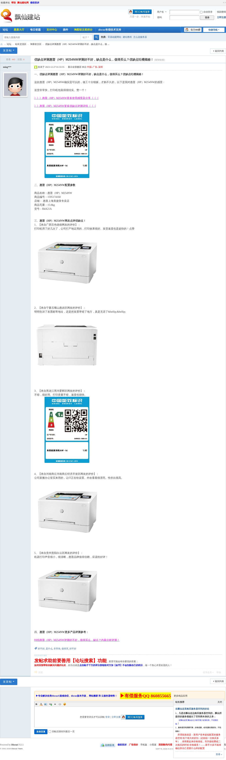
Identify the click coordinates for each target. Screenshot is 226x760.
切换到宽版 (224, 2)
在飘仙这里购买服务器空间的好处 (192, 709)
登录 (107, 717)
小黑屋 (153, 744)
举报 (218, 672)
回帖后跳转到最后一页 (62, 731)
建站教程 (127, 37)
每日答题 (35, 29)
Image (46, 704)
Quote (55, 704)
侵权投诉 (34, 2)
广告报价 (133, 744)
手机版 (143, 744)
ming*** (7, 67)
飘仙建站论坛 (1, 44)
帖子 (85, 37)
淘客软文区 (35, 44)
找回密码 (221, 12)
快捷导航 (213, 30)
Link (50, 704)
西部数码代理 (165, 744)
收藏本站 (5, 2)
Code (60, 704)
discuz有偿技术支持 (109, 29)
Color (41, 704)
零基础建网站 (114, 37)
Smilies (64, 704)
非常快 (57, 648)
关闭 (220, 702)
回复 (40, 672)
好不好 (41, 648)
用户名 (160, 12)
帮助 (13, 2)
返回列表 (219, 51)
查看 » (219, 754)
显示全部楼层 (74, 67)
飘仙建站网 (23, 2)
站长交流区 (20, 44)
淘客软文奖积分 (83, 29)
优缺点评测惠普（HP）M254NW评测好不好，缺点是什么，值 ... (77, 44)
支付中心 (52, 29)
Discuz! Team (17, 749)
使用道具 (207, 672)
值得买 (65, 648)
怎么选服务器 (140, 37)
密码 (159, 17)
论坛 (9, 44)
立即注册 (221, 17)
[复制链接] (159, 60)
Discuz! (14, 744)
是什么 (49, 648)
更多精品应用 (180, 695)
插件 (65, 29)
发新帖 (7, 50)
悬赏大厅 (19, 29)
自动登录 (206, 12)
